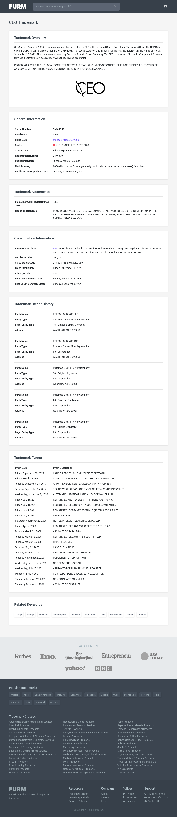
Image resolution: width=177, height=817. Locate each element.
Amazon (14, 695)
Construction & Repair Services (25, 743)
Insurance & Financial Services (79, 725)
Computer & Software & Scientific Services (31, 739)
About (104, 793)
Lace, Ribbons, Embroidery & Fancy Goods (85, 732)
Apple (26, 695)
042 (55, 248)
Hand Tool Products (19, 772)
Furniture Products (19, 769)
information (116, 614)
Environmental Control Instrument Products (32, 754)
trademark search (28, 794)
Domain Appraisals (79, 797)
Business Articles (78, 801)
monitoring (90, 614)
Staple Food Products (129, 750)
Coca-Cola (76, 695)
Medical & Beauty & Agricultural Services (84, 754)
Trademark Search (78, 793)
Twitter (128, 793)
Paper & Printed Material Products (135, 725)
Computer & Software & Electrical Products (32, 736)
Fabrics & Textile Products (23, 758)
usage (19, 614)
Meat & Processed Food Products (81, 750)
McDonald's (130, 695)
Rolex (157, 695)
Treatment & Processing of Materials (136, 761)
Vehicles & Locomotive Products (134, 765)
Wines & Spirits (125, 769)
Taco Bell (40, 702)
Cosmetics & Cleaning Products (26, 747)
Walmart (54, 702)
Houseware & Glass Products (78, 721)
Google (104, 695)
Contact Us (152, 801)
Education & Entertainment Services (28, 750)
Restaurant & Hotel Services (132, 736)
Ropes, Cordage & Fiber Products (135, 739)
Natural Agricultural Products (79, 769)
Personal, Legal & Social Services (134, 729)
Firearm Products (18, 761)
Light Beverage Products (76, 739)
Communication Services (22, 732)
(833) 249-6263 (154, 793)
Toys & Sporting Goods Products (134, 754)
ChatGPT (60, 695)
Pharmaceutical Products (131, 732)
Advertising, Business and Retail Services (30, 721)
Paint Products (125, 721)
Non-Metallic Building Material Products (84, 772)
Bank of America (43, 695)
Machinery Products (74, 747)
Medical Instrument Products (78, 758)
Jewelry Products (72, 729)
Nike (28, 702)
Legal (104, 801)
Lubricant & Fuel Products (77, 743)
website (142, 614)
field (103, 614)
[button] (165, 6)
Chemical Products (19, 725)
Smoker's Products (127, 747)
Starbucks (16, 702)
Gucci (116, 695)
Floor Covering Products (22, 765)
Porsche (145, 695)
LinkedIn (129, 801)
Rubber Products (126, 743)
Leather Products (72, 736)
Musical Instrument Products (78, 765)
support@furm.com (156, 797)
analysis (76, 614)
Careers (105, 797)
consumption (59, 614)
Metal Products (71, 761)
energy (30, 614)
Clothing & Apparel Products (24, 729)
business (43, 614)
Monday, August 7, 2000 (66, 140)
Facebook (91, 695)
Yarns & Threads (126, 772)
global (130, 614)
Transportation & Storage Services (135, 758)
